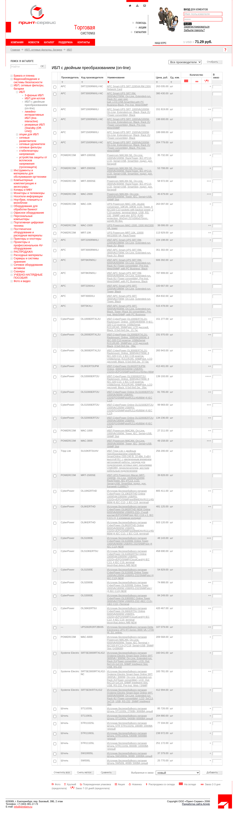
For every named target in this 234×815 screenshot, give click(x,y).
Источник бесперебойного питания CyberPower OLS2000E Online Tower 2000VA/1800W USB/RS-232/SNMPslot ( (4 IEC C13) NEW (129, 586)
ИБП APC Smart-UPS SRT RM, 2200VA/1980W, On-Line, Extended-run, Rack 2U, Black (129, 243)
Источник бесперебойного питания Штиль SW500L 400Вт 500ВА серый (127, 762)
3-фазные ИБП (34, 95)
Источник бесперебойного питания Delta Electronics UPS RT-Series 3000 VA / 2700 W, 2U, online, (130, 630)
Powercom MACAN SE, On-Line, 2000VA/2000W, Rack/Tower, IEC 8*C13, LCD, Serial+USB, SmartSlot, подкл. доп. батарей (130, 172)
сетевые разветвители (27, 139)
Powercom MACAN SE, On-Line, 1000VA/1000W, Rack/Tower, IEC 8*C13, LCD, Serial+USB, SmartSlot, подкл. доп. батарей (130, 159)
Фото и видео (22, 281)
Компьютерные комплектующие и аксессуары (25, 183)
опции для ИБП (29, 134)
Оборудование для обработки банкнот (25, 208)
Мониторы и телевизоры (29, 193)
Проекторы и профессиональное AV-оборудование (28, 245)
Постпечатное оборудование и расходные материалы (28, 232)
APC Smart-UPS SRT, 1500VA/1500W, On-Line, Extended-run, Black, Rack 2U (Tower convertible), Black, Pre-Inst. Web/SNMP (128, 146)
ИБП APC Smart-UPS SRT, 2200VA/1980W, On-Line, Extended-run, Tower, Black (129, 288)
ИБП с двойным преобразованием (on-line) (36, 105)
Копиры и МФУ (23, 189)
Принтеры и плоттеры (27, 238)
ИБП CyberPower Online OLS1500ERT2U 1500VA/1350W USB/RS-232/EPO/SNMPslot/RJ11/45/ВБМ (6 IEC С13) (130, 409)
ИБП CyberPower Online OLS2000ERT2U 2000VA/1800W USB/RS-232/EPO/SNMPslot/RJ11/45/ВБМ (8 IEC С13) (130, 422)
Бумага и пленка (24, 75)
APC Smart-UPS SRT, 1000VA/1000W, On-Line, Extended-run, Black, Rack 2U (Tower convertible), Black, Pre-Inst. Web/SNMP (128, 123)
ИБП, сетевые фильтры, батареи (43, 49)
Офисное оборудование (29, 212)
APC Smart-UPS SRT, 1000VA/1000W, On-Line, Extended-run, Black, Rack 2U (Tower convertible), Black (128, 112)
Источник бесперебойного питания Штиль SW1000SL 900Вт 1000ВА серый (129, 754)
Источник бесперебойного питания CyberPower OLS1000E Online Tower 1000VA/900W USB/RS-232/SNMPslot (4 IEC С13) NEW (129, 542)
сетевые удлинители (32, 144)
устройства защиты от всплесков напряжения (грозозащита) (33, 162)
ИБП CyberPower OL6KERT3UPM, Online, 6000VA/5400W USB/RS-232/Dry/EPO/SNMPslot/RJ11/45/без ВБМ (130, 369)
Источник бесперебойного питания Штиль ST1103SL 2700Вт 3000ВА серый (130, 710)
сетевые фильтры (30, 147)
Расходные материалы (28, 255)
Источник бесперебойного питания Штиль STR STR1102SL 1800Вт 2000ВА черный (129, 726)
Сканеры (19, 271)
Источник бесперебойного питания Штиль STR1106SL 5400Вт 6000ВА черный (127, 736)
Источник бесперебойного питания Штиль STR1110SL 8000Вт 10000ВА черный (127, 746)
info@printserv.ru (23, 806)
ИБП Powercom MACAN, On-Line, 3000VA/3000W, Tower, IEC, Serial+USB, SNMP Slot (129, 443)
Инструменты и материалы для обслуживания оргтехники (30, 174)
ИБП (69, 49)
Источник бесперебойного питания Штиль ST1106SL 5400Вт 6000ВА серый (130, 717)
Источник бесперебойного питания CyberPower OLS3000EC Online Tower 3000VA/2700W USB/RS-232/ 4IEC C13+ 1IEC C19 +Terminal (129, 599)
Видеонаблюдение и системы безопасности (28, 80)
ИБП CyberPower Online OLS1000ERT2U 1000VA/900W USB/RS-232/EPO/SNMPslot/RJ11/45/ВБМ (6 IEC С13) (130, 396)
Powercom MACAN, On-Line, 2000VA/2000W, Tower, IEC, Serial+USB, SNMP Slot (129, 197)
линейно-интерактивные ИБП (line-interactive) (34, 116)
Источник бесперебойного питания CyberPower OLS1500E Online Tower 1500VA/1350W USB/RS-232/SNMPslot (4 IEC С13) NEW (130, 574)
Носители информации (28, 196)
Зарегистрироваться (196, 26)
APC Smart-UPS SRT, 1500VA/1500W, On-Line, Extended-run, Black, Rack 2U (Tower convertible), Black (128, 135)
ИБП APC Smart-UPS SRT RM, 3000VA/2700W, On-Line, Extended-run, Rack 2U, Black (129, 252)
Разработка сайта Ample (196, 804)
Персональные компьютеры (23, 218)
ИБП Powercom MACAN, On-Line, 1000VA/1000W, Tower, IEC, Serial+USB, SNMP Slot (129, 433)
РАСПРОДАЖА (23, 251)
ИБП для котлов (35, 98)
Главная (15, 49)
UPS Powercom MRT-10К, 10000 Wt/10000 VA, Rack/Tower (125, 234)
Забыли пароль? (194, 30)
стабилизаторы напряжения (28, 152)
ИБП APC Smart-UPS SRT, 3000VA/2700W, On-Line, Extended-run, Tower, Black (129, 299)
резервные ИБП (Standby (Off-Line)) (35, 128)
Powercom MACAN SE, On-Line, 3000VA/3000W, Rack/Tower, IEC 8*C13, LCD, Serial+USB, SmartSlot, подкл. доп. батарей (130, 185)
